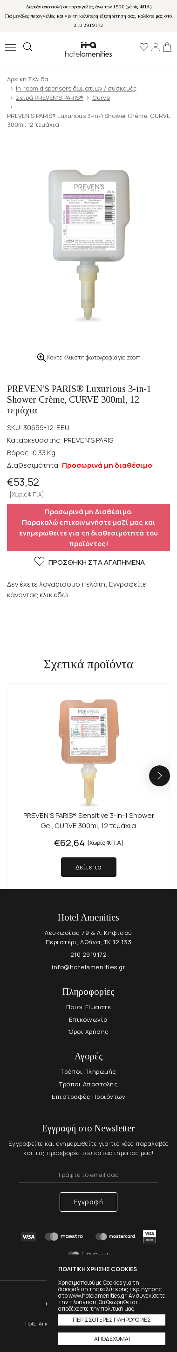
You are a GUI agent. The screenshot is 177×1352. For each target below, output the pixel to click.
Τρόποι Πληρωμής (88, 1071)
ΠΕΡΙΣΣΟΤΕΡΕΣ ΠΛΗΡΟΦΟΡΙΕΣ (112, 1320)
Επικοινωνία (88, 1019)
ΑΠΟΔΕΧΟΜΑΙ (112, 1339)
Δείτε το (88, 866)
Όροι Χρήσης (88, 1031)
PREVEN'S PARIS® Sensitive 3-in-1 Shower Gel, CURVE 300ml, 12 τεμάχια (88, 820)
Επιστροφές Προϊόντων (88, 1096)
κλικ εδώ (54, 595)
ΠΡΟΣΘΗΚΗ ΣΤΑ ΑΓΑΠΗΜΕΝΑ (89, 562)
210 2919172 (88, 954)
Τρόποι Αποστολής (88, 1084)
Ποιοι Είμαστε (88, 1007)
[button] (159, 775)
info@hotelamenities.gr (88, 967)
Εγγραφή (88, 1201)
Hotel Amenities (88, 49)
